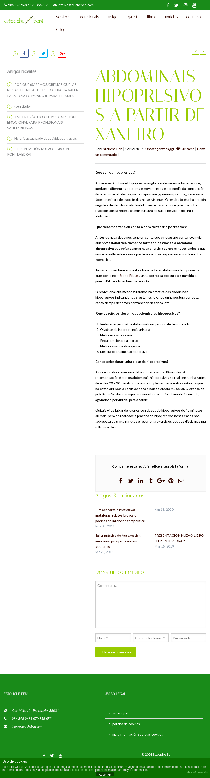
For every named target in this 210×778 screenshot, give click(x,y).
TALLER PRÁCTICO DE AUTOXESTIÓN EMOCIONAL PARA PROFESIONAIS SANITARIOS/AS (41, 135)
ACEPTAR (105, 774)
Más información (197, 772)
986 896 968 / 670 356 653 (26, 5)
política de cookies (126, 737)
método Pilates (128, 289)
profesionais (89, 20)
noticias (171, 20)
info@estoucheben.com (73, 5)
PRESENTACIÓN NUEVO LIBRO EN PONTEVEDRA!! (38, 165)
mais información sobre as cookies (137, 748)
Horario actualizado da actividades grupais (45, 152)
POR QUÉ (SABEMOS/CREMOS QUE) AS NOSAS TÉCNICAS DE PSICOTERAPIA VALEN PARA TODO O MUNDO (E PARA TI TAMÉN (42, 103)
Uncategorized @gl (159, 162)
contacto (193, 20)
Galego (62, 39)
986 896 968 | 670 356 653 (32, 732)
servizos (63, 20)
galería (133, 20)
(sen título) (22, 120)
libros (152, 20)
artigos (114, 20)
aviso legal (120, 726)
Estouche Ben (111, 162)
